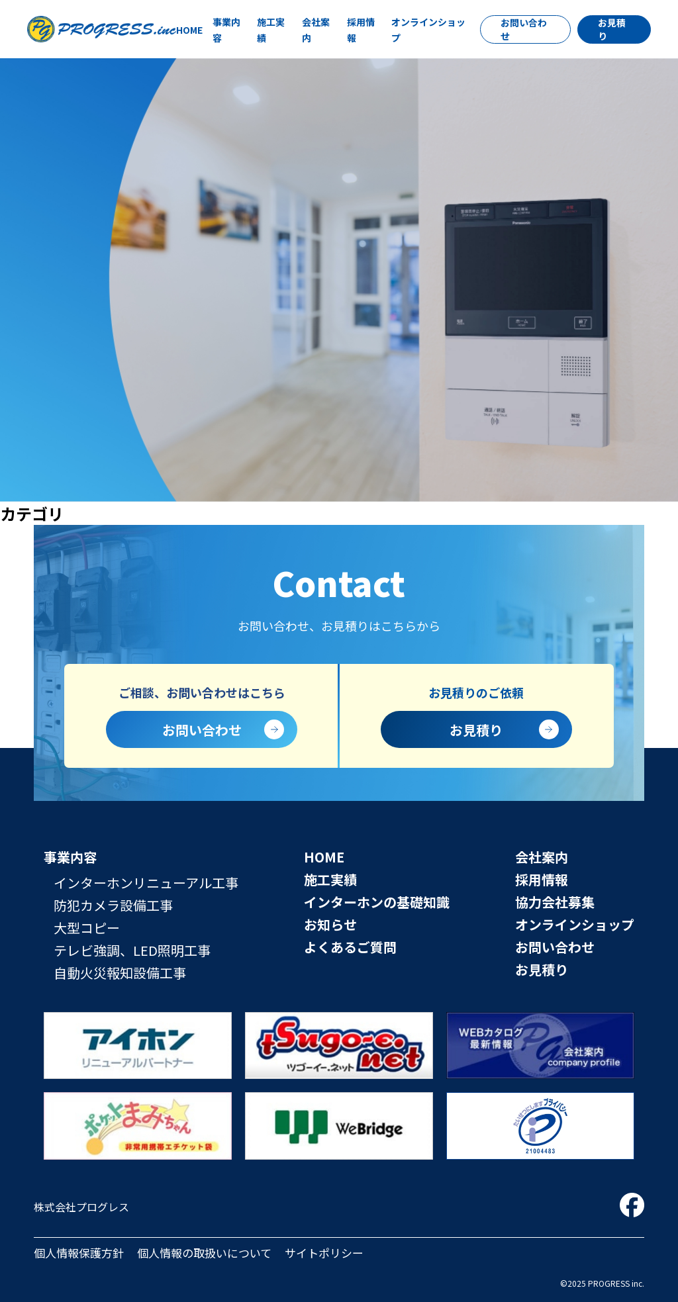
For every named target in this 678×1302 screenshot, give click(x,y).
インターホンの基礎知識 (377, 901)
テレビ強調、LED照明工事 (132, 950)
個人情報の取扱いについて (204, 1252)
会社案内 (541, 856)
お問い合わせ (524, 29)
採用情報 (541, 879)
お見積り (612, 29)
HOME (189, 29)
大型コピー (87, 927)
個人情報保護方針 (79, 1252)
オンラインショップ (574, 924)
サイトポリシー (324, 1252)
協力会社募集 (555, 901)
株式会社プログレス (81, 1207)
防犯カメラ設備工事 (113, 905)
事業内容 (70, 856)
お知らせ (330, 924)
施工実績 (330, 879)
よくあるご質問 (350, 946)
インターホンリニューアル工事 (146, 882)
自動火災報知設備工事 (120, 972)
